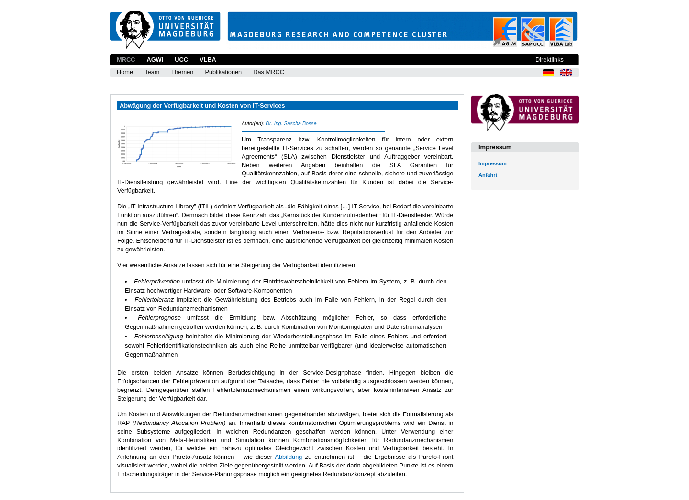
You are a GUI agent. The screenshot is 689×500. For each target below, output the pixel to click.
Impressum (492, 163)
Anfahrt (487, 175)
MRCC (126, 59)
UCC (181, 59)
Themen (182, 72)
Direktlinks (549, 59)
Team (151, 72)
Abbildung (288, 456)
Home (125, 72)
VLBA (208, 59)
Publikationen (223, 72)
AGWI (154, 59)
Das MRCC (268, 72)
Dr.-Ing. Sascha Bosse (291, 123)
